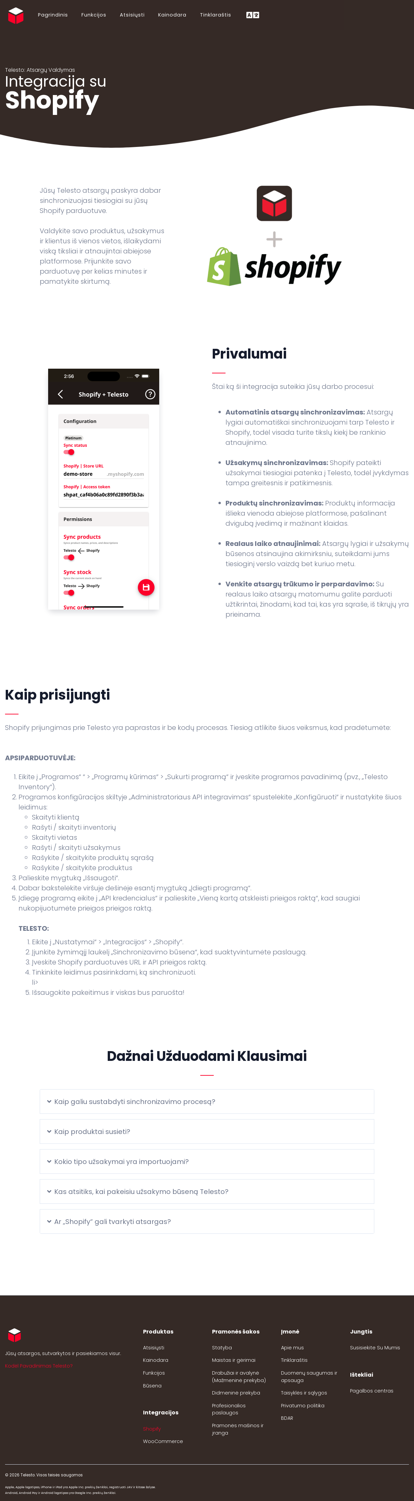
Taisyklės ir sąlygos (304, 1392)
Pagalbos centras (371, 1390)
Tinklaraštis (215, 14)
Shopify (152, 1429)
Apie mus (292, 1347)
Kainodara (172, 14)
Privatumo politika (302, 1405)
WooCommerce (163, 1441)
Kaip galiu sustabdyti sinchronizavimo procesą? (131, 1101)
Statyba (222, 1347)
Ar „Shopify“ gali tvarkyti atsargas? (109, 1221)
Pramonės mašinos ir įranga (238, 1429)
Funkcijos (93, 14)
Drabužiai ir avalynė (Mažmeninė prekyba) (239, 1377)
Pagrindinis (52, 14)
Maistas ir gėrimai (233, 1360)
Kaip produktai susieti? (88, 1131)
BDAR (287, 1418)
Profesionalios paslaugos (229, 1409)
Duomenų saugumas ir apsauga (309, 1377)
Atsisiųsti (131, 14)
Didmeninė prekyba (236, 1392)
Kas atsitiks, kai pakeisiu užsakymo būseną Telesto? (138, 1191)
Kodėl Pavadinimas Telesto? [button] (39, 1365)
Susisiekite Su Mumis (375, 1347)
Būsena (152, 1385)
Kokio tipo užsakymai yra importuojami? (118, 1161)
